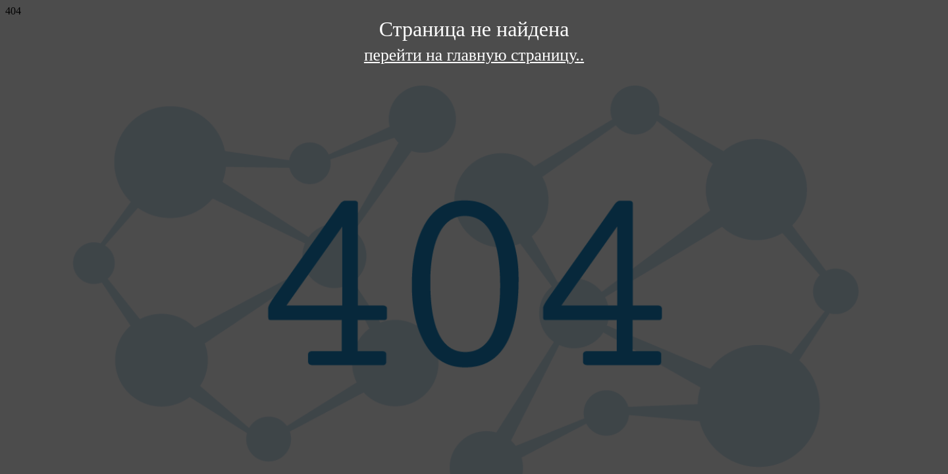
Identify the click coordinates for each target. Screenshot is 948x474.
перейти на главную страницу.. (474, 55)
